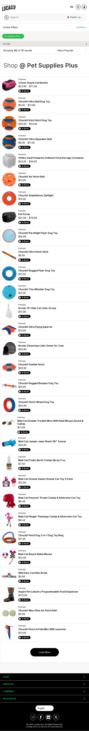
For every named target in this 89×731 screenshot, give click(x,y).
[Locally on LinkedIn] (48, 717)
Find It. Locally (76, 17)
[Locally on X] (56, 717)
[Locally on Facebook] (41, 717)
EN (71, 7)
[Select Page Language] (45, 708)
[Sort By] (72, 50)
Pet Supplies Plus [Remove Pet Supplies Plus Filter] (13, 36)
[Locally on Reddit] (33, 717)
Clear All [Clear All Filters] (81, 27)
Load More (44, 652)
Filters (6, 44)
